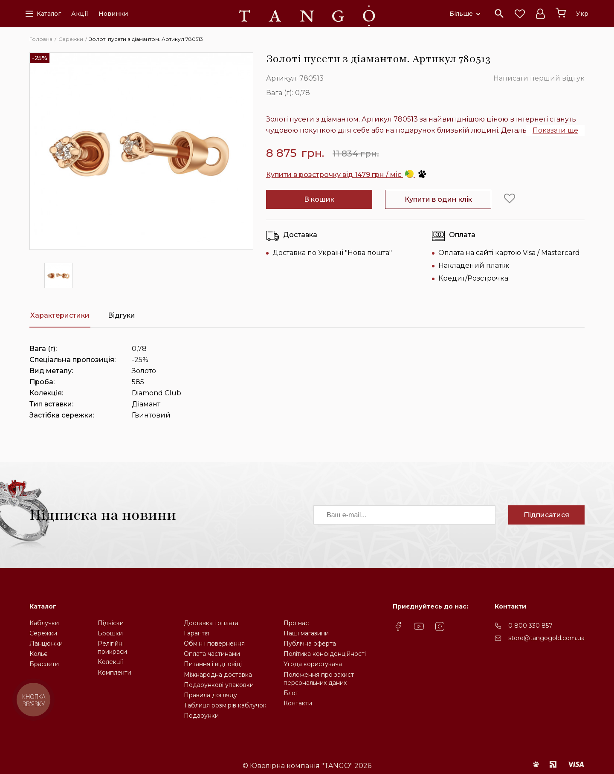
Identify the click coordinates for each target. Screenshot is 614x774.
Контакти (298, 703)
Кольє (38, 654)
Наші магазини (306, 633)
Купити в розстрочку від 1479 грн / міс (346, 175)
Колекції (110, 662)
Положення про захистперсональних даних (319, 679)
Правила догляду (210, 695)
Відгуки (121, 315)
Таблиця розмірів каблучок (225, 705)
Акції (79, 13)
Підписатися (546, 515)
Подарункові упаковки (219, 685)
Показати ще (555, 130)
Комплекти (114, 672)
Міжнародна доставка (218, 674)
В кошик (319, 199)
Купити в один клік (438, 199)
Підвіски (111, 623)
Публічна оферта (310, 643)
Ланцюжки (46, 643)
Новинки (113, 13)
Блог (291, 693)
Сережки (43, 633)
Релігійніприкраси (112, 647)
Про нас (296, 623)
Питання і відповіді (213, 664)
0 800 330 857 (530, 625)
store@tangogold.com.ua (546, 638)
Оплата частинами (212, 654)
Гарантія (196, 633)
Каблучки (44, 623)
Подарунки (201, 715)
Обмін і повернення (214, 643)
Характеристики (60, 315)
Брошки (110, 633)
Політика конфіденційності (325, 654)
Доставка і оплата (211, 623)
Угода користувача (313, 664)
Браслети (44, 664)
